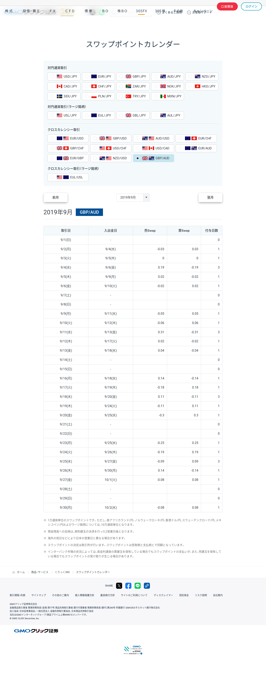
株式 (9, 24)
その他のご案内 (60, 595)
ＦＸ (52, 24)
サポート (202, 12)
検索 (114, 12)
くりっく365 (62, 572)
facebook (128, 586)
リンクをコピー (147, 586)
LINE (102, 12)
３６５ (160, 24)
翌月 (210, 197)
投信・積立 (32, 24)
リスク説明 (201, 595)
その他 (178, 24)
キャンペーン (203, 24)
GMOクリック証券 (39, 12)
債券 (89, 24)
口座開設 (227, 12)
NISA (257, 24)
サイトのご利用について (134, 595)
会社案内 (217, 595)
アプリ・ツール (231, 23)
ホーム (21, 572)
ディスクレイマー (163, 595)
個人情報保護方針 (84, 595)
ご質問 (172, 12)
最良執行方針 (107, 595)
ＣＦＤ (70, 24)
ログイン (252, 12)
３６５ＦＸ (141, 24)
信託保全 (184, 595)
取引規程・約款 (17, 595)
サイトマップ (38, 595)
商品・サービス (39, 572)
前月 (55, 197)
